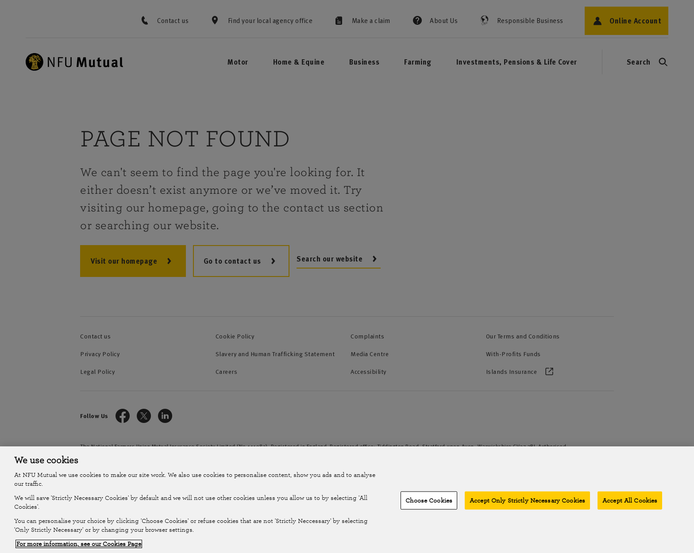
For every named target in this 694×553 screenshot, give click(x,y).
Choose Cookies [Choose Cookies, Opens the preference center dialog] (428, 500)
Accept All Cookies (629, 500)
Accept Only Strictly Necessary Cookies (527, 500)
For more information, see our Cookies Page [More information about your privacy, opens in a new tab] (78, 544)
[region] (347, 499)
